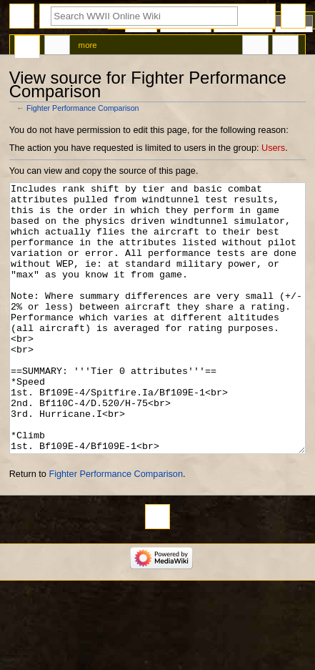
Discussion (57, 47)
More (88, 45)
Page (27, 47)
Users (273, 148)
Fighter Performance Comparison (82, 108)
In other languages (255, 47)
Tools (285, 47)
